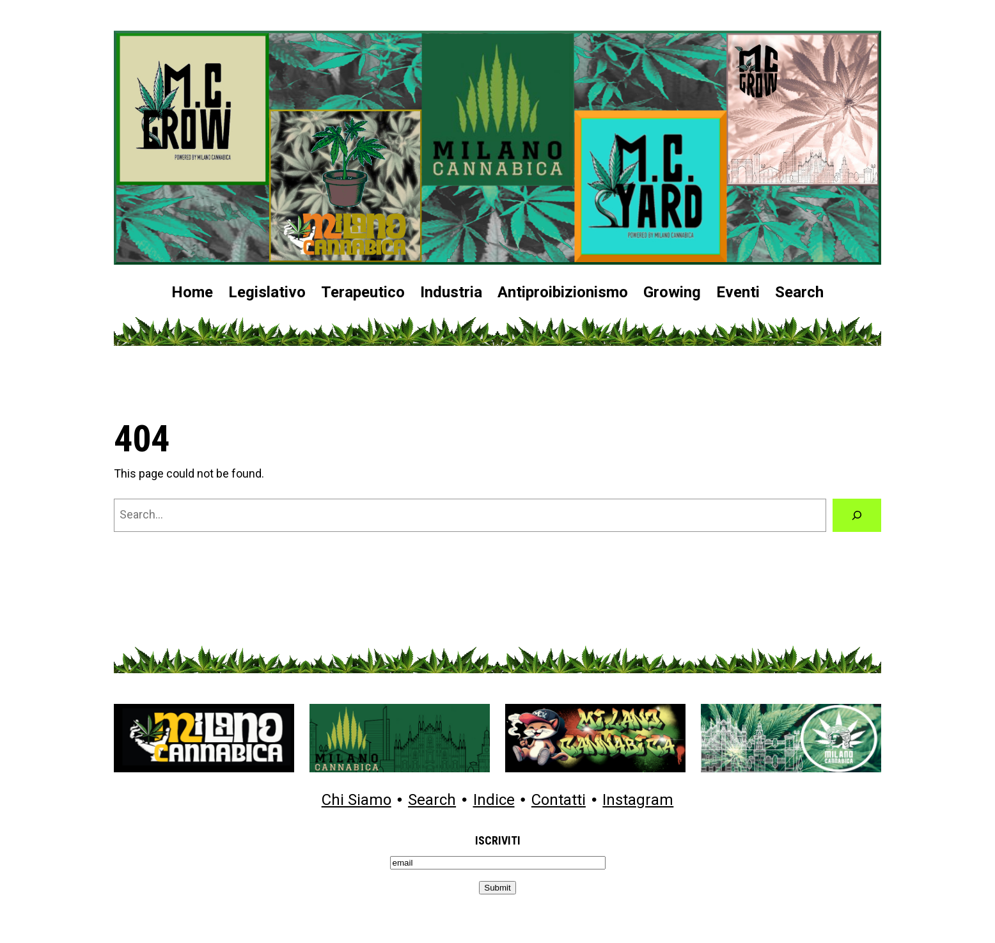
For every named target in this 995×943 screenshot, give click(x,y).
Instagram (637, 800)
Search (432, 800)
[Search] (857, 515)
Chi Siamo (356, 800)
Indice (494, 800)
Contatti (558, 800)
